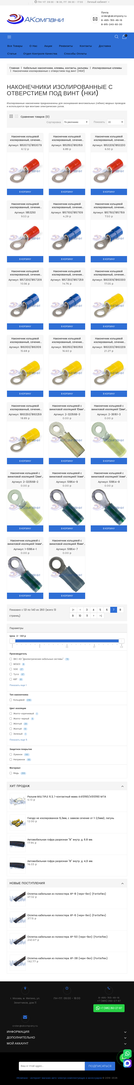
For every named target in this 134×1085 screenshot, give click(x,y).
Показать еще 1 (18, 685)
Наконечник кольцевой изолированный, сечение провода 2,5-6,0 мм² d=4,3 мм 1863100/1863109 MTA (25, 340)
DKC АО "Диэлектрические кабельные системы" (39, 659)
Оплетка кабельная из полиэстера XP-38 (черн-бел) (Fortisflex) (67, 958)
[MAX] (127, 1063)
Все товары (15, 46)
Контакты (86, 46)
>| (100, 615)
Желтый (18, 728)
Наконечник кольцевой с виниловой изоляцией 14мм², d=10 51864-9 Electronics (67, 475)
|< (73, 610)
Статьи (11, 53)
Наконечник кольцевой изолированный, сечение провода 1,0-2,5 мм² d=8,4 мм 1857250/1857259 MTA (67, 273)
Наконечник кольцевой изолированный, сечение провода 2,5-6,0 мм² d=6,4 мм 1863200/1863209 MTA (109, 340)
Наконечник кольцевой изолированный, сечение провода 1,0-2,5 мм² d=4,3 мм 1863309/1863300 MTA (67, 205)
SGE (17, 669)
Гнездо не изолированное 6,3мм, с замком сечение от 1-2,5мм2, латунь (70, 818)
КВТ (16, 679)
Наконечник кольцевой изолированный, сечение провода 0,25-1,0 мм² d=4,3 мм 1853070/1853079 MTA (25, 138)
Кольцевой (21, 700)
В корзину (25, 191)
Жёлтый (19, 723)
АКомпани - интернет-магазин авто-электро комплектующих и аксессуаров (59, 1078)
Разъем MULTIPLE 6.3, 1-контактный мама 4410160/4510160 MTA (66, 796)
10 (80, 615)
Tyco (17, 674)
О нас (33, 46)
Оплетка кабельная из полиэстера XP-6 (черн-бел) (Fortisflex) (66, 915)
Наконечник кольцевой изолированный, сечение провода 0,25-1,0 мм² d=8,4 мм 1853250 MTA (25, 205)
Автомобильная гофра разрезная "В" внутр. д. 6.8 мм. (60, 839)
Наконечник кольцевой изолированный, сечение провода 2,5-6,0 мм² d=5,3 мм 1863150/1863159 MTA (67, 340)
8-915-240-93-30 (111, 24)
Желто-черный (22, 718)
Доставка (105, 46)
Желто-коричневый (24, 713)
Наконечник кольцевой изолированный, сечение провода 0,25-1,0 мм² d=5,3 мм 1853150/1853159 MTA (67, 138)
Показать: (99, 122)
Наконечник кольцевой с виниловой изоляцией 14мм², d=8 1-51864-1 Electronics (25, 542)
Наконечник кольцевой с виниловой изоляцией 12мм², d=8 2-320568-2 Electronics (25, 475)
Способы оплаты (75, 53)
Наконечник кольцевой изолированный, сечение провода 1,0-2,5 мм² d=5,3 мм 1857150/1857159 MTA (109, 205)
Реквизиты (66, 46)
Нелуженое (20, 759)
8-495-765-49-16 (111, 20)
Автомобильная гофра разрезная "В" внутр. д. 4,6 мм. (60, 861)
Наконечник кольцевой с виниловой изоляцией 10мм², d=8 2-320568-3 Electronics (67, 407)
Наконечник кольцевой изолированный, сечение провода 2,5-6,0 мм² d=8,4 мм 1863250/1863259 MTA (25, 407)
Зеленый (18, 733)
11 (87, 615)
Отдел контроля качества (40, 53)
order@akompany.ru (25, 1025)
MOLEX (17, 664)
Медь (18, 773)
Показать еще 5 (18, 739)
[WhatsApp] (127, 1053)
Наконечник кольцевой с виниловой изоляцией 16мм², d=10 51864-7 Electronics (67, 542)
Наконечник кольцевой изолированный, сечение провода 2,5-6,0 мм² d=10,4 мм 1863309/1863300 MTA (109, 273)
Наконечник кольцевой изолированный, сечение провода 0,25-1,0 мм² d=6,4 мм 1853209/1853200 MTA (109, 138)
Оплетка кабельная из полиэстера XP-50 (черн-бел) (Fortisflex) (67, 937)
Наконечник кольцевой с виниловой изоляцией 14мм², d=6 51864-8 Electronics (108, 475)
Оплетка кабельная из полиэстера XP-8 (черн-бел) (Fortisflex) (66, 894)
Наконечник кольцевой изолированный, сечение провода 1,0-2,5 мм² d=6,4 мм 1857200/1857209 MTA (25, 273)
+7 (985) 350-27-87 (109, 1001)
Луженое (20, 754)
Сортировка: (54, 122)
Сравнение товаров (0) (35, 116)
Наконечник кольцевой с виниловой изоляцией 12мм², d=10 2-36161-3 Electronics (109, 407)
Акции (48, 46)
